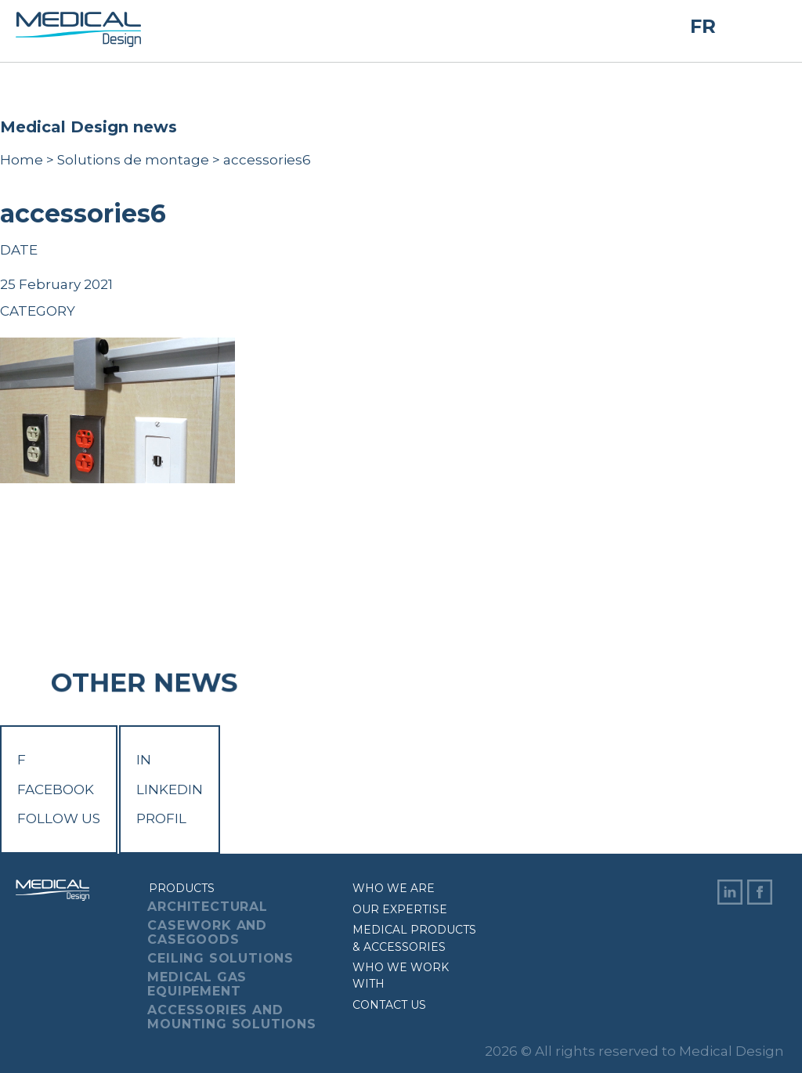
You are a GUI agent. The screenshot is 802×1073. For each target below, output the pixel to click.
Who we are (393, 888)
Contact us (389, 1005)
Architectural (207, 906)
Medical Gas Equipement (197, 984)
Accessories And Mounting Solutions (231, 1017)
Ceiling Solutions (220, 958)
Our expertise (399, 909)
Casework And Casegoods (207, 932)
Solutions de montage (133, 160)
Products (182, 888)
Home (21, 160)
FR (703, 26)
